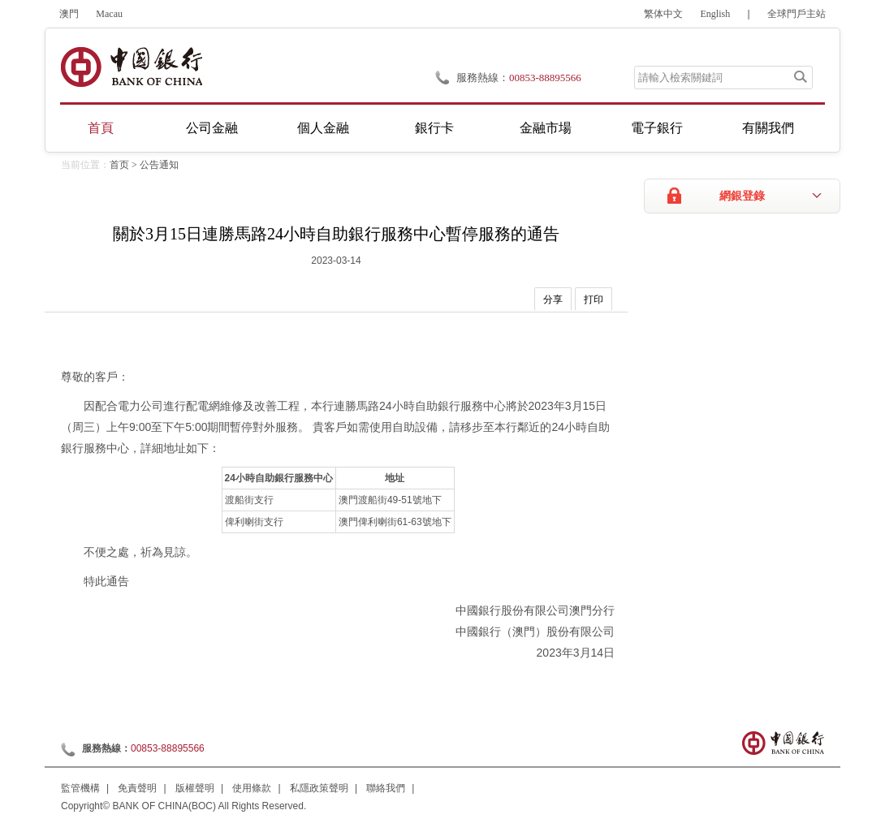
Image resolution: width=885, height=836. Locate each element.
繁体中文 (663, 13)
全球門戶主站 (796, 13)
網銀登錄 (742, 196)
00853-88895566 (545, 77)
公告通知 (159, 164)
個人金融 (323, 128)
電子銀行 (657, 128)
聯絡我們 (385, 788)
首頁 (101, 128)
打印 (593, 299)
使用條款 (251, 788)
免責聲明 (137, 788)
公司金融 (212, 128)
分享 (553, 299)
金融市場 (546, 128)
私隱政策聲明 (319, 788)
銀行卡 (434, 128)
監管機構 (80, 788)
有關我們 (768, 128)
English (716, 13)
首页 (119, 164)
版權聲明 (194, 788)
